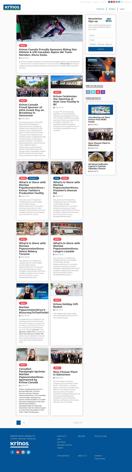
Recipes (112, 9)
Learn (122, 9)
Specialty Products (64, 445)
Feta (59, 439)
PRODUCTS (61, 436)
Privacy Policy (100, 459)
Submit (101, 49)
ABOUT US (82, 456)
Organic (60, 448)
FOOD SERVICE (63, 456)
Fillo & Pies (61, 442)
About (95, 2)
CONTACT (98, 456)
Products (100, 9)
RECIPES (81, 436)
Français (127, 2)
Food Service (86, 2)
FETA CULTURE (101, 436)
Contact (103, 2)
